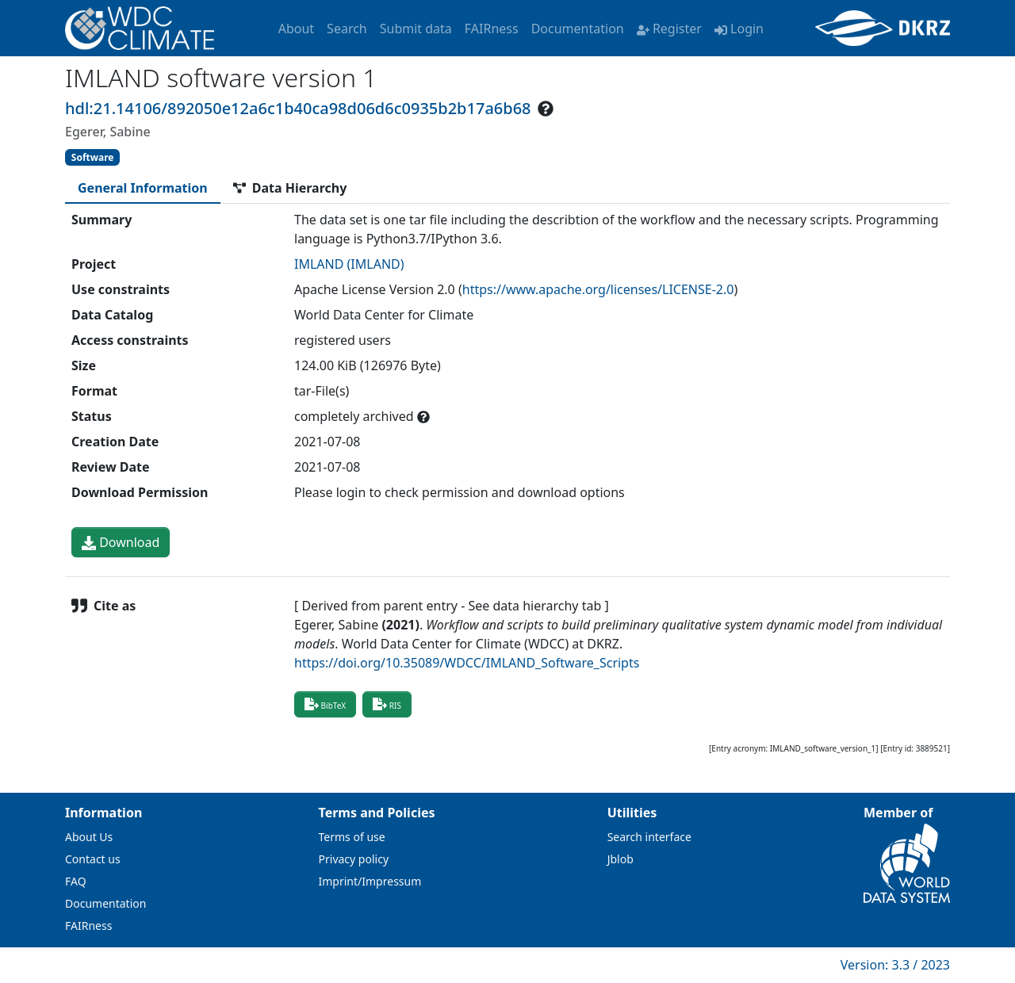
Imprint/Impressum (370, 881)
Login (739, 28)
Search (347, 28)
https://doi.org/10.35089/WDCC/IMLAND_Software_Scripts (466, 662)
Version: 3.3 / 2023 (895, 964)
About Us (89, 836)
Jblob (620, 858)
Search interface (649, 836)
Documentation (577, 28)
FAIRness (492, 28)
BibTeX (325, 704)
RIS (387, 704)
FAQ (75, 881)
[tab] (142, 188)
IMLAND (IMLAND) (349, 264)
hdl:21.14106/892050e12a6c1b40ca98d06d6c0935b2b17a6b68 (298, 108)
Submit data (416, 28)
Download (120, 542)
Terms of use (352, 836)
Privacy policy (354, 858)
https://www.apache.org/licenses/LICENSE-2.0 (598, 289)
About (296, 28)
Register (669, 28)
